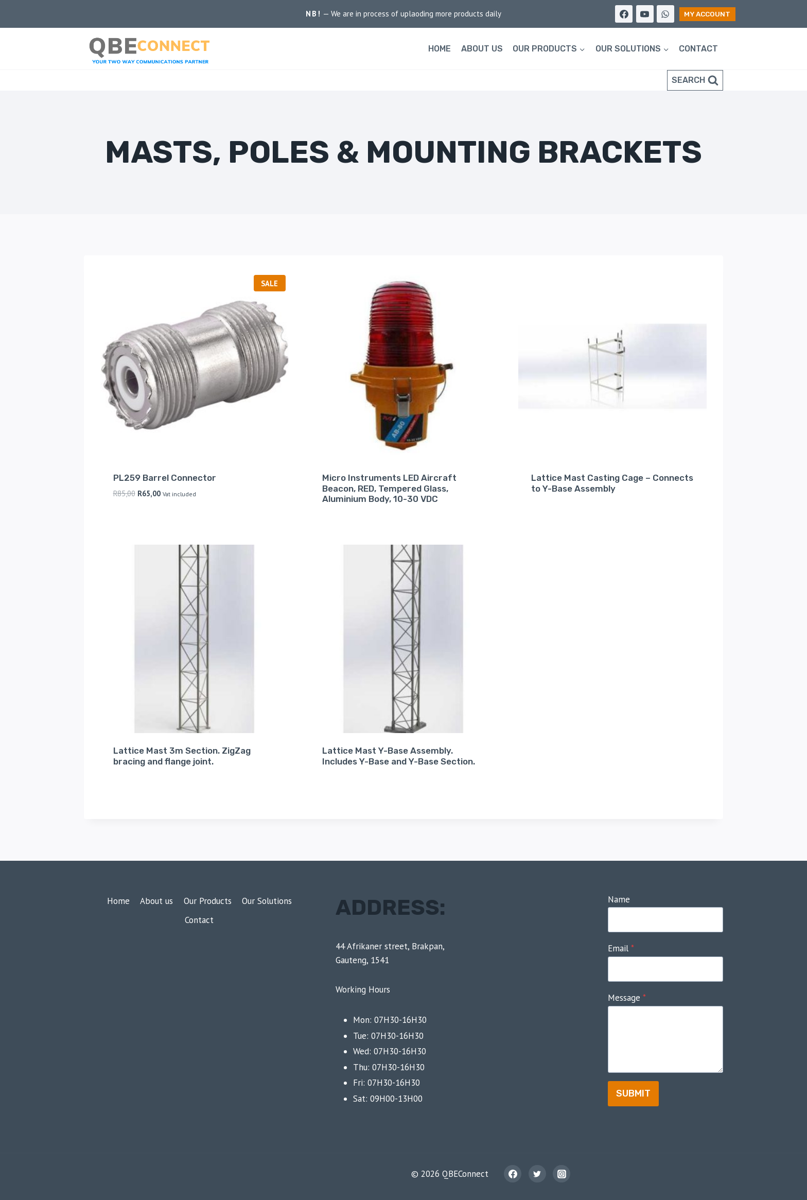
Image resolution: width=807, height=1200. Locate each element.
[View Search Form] (695, 80)
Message (627, 997)
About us (482, 49)
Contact (698, 49)
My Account (707, 14)
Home (439, 49)
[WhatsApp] (665, 14)
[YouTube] (645, 14)
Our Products (208, 901)
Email (621, 948)
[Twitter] (537, 1173)
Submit (633, 1093)
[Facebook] (624, 14)
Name (619, 899)
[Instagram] (561, 1173)
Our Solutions (267, 901)
